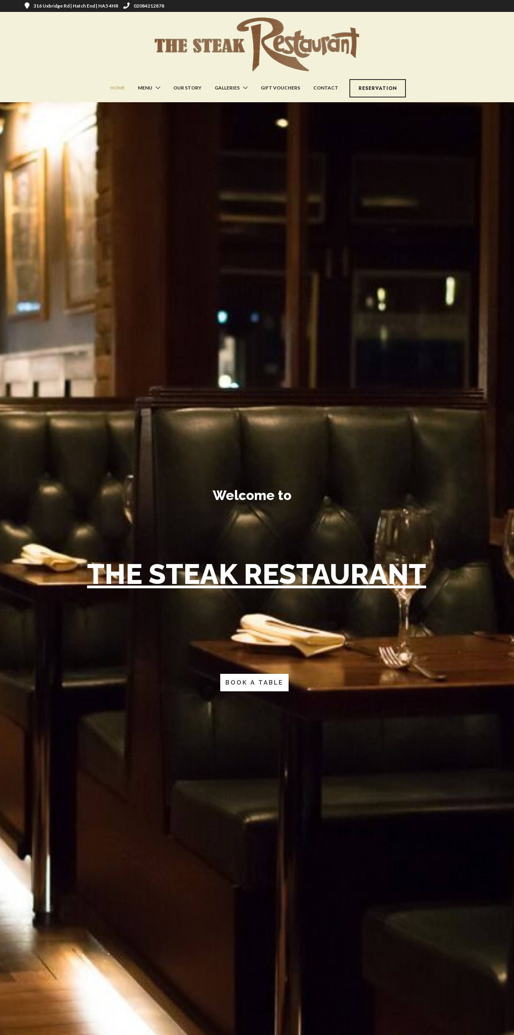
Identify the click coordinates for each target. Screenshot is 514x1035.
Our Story (187, 88)
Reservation (378, 88)
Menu (145, 88)
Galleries (227, 88)
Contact (325, 88)
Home (117, 88)
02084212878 (143, 6)
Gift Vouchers (280, 88)
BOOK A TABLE (254, 682)
